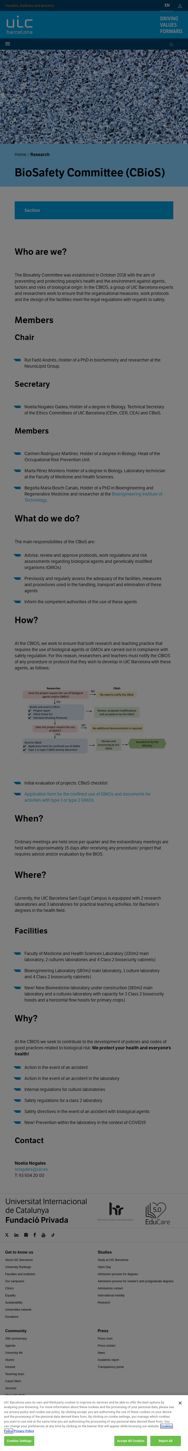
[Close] (180, 1408)
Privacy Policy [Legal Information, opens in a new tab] (24, 1437)
